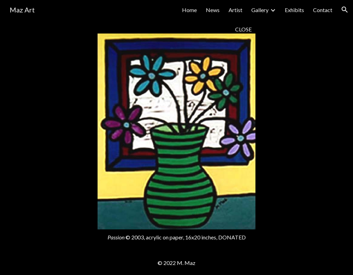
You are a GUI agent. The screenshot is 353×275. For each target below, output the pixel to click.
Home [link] (189, 10)
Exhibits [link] (294, 10)
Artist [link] (235, 10)
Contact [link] (322, 10)
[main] (176, 29)
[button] (344, 9)
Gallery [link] (260, 10)
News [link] (213, 10)
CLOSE (243, 29)
